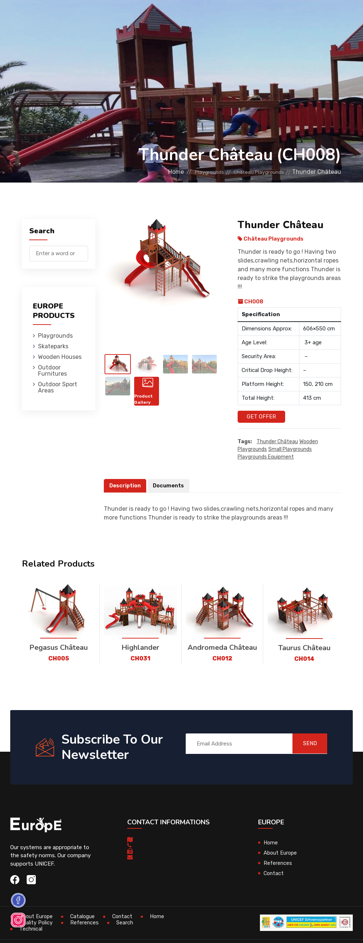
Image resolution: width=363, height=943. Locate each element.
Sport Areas (241, 49)
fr (319, 40)
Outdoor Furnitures (230, 16)
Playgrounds (84, 16)
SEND (305, 743)
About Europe (281, 853)
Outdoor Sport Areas (57, 387)
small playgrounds (290, 449)
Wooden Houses (172, 16)
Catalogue (84, 916)
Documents (170, 485)
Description (125, 485)
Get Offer (261, 416)
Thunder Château (277, 441)
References (278, 863)
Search (125, 923)
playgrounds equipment (266, 457)
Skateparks (126, 16)
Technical (31, 929)
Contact (274, 873)
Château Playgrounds (253, 171)
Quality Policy (36, 923)
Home (155, 171)
